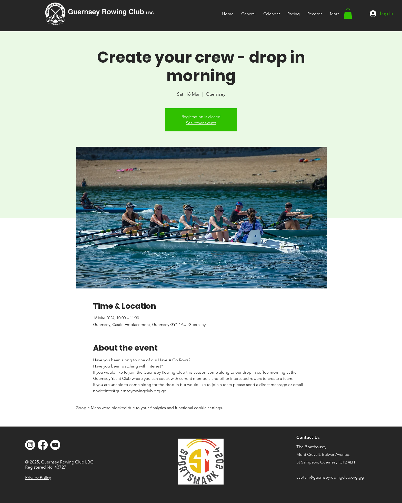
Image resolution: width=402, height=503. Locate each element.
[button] (294, 13)
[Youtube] (55, 445)
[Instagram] (30, 445)
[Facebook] (43, 445)
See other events (201, 122)
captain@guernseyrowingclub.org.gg (330, 477)
